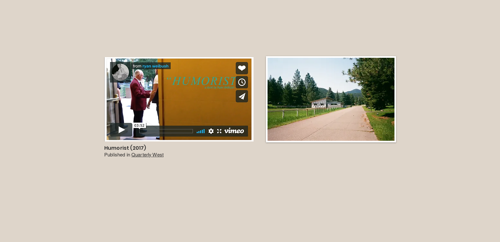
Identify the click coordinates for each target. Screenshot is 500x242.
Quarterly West (147, 154)
